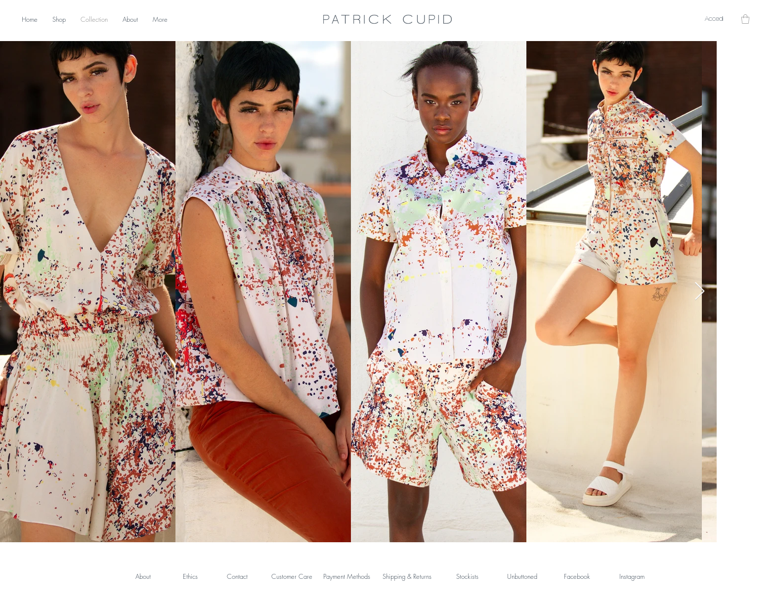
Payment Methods (346, 576)
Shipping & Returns (407, 576)
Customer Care (291, 576)
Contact (237, 576)
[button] (745, 19)
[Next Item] (699, 291)
